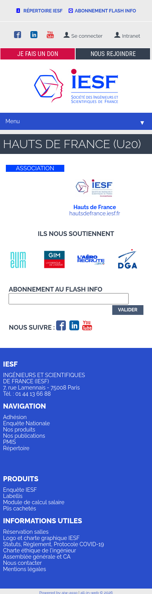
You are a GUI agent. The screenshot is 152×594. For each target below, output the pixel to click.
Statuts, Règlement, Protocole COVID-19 (53, 544)
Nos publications (24, 436)
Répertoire (16, 448)
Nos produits (19, 429)
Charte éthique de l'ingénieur (39, 550)
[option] (21, 259)
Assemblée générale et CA (37, 557)
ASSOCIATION (35, 168)
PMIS (9, 442)
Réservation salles (26, 532)
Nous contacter (22, 563)
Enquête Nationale (26, 423)
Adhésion (15, 417)
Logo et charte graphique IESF (41, 538)
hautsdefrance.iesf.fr (94, 213)
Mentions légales (24, 569)
